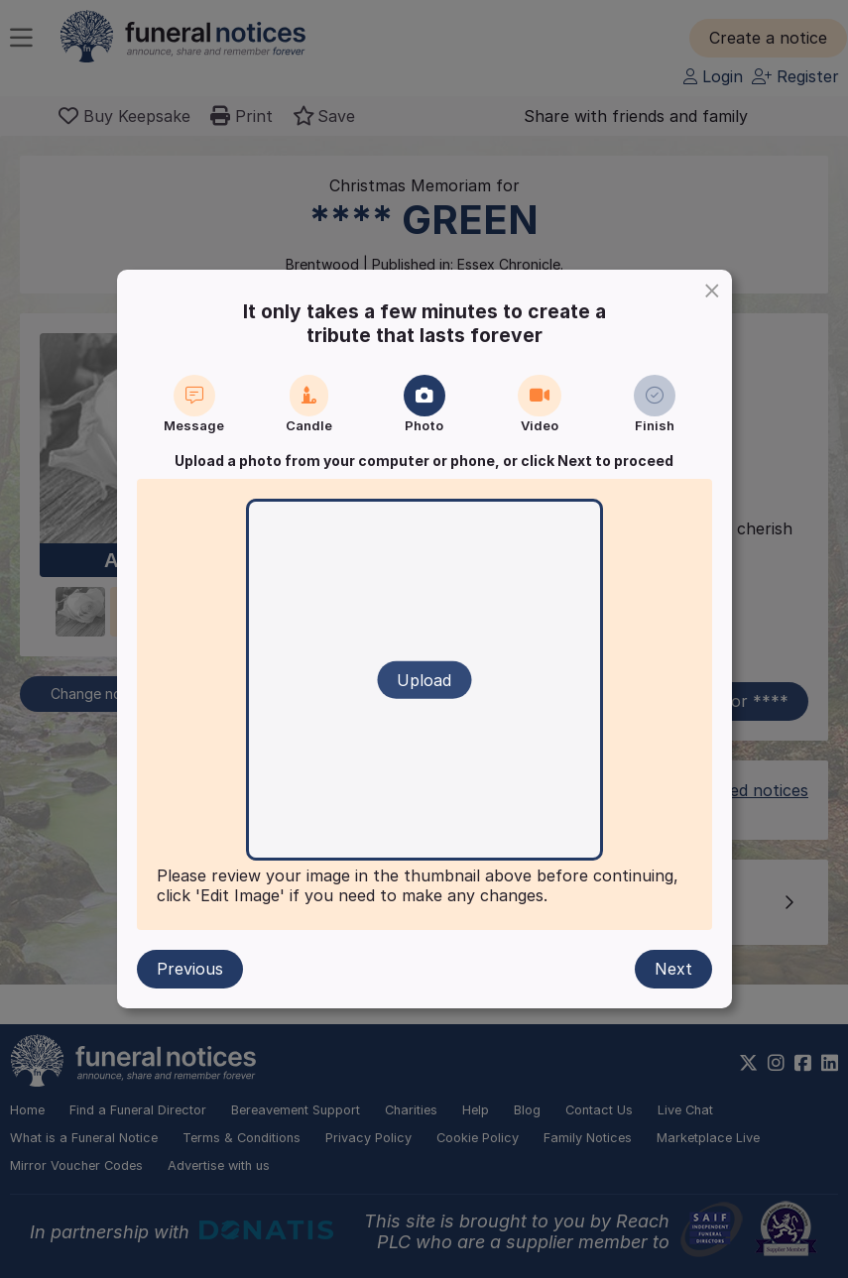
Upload (424, 680)
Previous (190, 969)
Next (673, 969)
